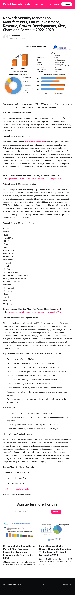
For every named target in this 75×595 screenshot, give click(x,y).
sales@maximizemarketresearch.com (17, 489)
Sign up (42, 584)
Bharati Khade (14, 36)
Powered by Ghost (67, 584)
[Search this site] (51, 4)
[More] (42, 4)
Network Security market (35, 142)
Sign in (56, 4)
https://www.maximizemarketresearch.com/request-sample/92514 (34, 178)
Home (36, 4)
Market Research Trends (16, 4)
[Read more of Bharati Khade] (5, 37)
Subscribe (66, 4)
